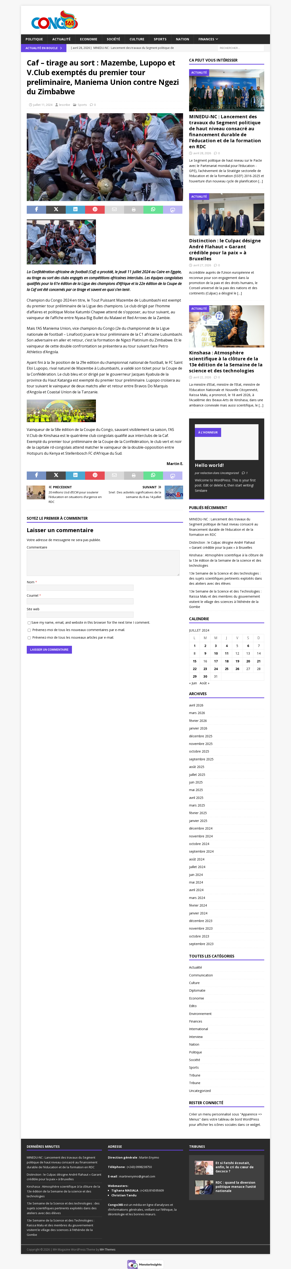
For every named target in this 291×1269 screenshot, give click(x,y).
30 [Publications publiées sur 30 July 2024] (205, 676)
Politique (34, 39)
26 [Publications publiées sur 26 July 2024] (237, 669)
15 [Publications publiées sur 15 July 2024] (194, 661)
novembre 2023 (201, 928)
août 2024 (196, 859)
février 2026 (198, 720)
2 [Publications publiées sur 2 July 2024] (205, 645)
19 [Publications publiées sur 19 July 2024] (237, 661)
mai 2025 (196, 790)
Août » (204, 683)
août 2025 (196, 767)
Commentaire (37, 547)
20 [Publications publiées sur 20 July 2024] (248, 661)
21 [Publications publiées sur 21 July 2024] (259, 661)
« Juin (193, 683)
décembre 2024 (200, 828)
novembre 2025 (201, 743)
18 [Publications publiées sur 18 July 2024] (227, 661)
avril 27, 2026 (202, 265)
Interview (196, 1037)
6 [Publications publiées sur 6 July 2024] (248, 645)
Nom (31, 582)
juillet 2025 (197, 774)
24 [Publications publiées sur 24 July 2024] (216, 669)
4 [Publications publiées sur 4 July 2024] (227, 645)
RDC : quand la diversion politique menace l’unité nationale (236, 1186)
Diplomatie (197, 990)
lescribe (64, 105)
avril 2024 (196, 890)
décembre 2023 (200, 921)
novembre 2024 (201, 836)
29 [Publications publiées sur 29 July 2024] (194, 676)
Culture (137, 39)
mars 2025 (197, 805)
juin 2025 (196, 782)
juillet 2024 (197, 867)
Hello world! (209, 465)
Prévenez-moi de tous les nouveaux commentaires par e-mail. (78, 630)
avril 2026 (196, 705)
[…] (260, 181)
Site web (33, 609)
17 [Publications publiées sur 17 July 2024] (216, 661)
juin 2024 (196, 874)
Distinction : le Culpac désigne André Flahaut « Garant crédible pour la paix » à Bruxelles (225, 249)
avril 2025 (196, 797)
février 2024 (198, 905)
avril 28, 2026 (202, 153)
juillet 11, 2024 (42, 105)
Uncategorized (200, 1090)
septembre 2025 (201, 759)
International (198, 1029)
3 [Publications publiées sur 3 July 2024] (216, 645)
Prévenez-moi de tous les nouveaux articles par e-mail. (73, 637)
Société (113, 39)
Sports (160, 39)
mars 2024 (197, 897)
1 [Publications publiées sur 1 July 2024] (195, 645)
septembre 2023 (201, 944)
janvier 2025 (198, 820)
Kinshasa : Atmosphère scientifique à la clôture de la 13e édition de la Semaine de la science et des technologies (226, 362)
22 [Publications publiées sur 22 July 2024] (194, 669)
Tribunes (197, 1146)
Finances (206, 39)
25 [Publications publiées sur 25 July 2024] (227, 669)
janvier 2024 (198, 913)
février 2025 (198, 813)
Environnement (200, 1013)
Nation (182, 39)
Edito (193, 1006)
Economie (88, 39)
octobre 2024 (199, 844)
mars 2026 (197, 713)
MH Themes (107, 1249)
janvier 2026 (198, 728)
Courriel (33, 595)
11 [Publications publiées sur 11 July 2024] (227, 653)
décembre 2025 (200, 736)
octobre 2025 (199, 751)
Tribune (194, 1075)
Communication (201, 975)
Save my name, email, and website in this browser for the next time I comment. (90, 622)
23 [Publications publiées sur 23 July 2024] (205, 669)
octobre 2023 (199, 936)
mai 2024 (196, 882)
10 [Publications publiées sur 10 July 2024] (216, 653)
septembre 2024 (201, 851)
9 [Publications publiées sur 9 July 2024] (205, 653)
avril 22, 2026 (202, 377)
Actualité (61, 39)
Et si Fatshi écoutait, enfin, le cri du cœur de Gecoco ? (235, 1167)
